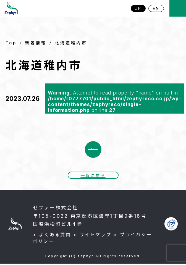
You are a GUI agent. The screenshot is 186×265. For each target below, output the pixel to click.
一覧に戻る (93, 176)
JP (138, 8)
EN (156, 8)
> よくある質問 (52, 236)
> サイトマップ (92, 236)
